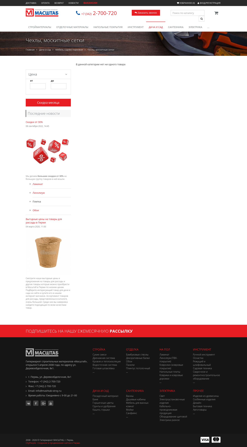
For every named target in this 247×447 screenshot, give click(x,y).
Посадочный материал (105, 396)
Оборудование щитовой (173, 416)
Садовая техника (202, 368)
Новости (73, 3)
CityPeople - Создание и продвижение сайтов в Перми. (53, 443)
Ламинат (38, 184)
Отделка (132, 349)
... (208, 27)
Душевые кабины (136, 399)
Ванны (129, 396)
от (31, 80)
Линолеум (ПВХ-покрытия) (168, 359)
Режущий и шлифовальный (202, 363)
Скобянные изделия (204, 399)
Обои (36, 210)
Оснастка (198, 358)
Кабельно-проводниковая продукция (168, 410)
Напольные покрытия (108, 27)
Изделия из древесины (206, 396)
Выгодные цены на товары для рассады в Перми (44, 220)
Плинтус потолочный (138, 368)
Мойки (130, 409)
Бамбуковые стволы (137, 354)
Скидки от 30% (34, 122)
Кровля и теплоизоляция (107, 361)
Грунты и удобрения (104, 406)
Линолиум (39, 192)
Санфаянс (131, 413)
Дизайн (197, 402)
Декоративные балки (138, 358)
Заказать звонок (146, 12)
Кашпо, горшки (101, 409)
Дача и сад (156, 27)
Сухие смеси (100, 354)
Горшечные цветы (103, 402)
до (52, 80)
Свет (162, 396)
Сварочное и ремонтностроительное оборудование (206, 375)
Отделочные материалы (72, 27)
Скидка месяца (48, 102)
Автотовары (200, 409)
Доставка (31, 3)
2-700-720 (99, 12)
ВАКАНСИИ (90, 2)
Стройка (99, 349)
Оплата (45, 3)
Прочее (198, 391)
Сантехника (175, 27)
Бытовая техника (202, 406)
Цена (47, 74)
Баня (95, 399)
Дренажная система (104, 358)
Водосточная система (105, 364)
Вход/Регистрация (209, 3)
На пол (165, 349)
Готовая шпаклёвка (103, 368)
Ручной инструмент (204, 354)
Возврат (59, 3)
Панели (130, 364)
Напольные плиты (170, 371)
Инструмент (136, 27)
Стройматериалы (39, 27)
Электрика (195, 27)
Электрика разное (170, 420)
